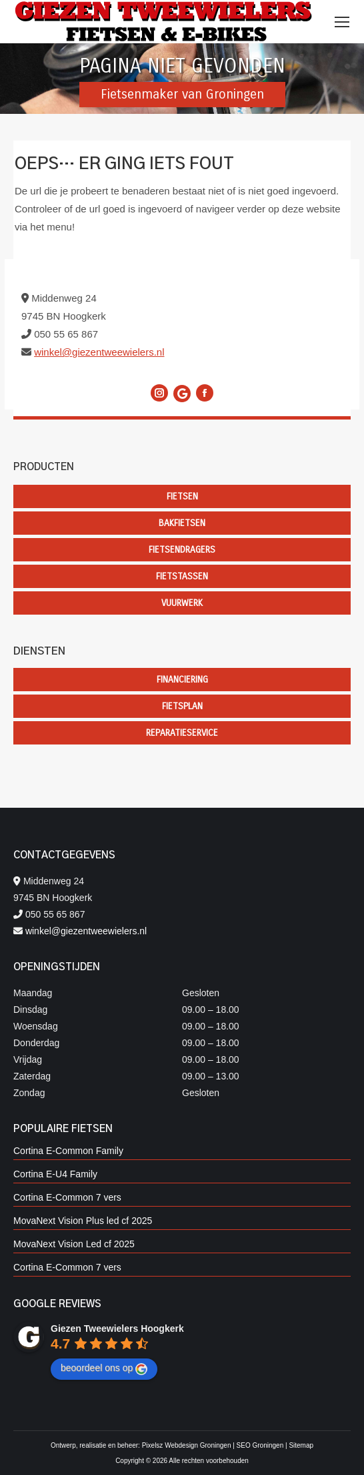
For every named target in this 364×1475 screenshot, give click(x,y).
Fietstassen (182, 576)
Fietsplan (182, 706)
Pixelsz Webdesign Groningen (186, 1445)
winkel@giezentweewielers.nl (99, 352)
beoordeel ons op (104, 1368)
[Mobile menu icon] (342, 22)
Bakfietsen (182, 523)
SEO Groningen (260, 1445)
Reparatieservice (182, 732)
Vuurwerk (182, 603)
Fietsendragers (182, 549)
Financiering (182, 679)
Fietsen (182, 496)
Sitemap (301, 1445)
